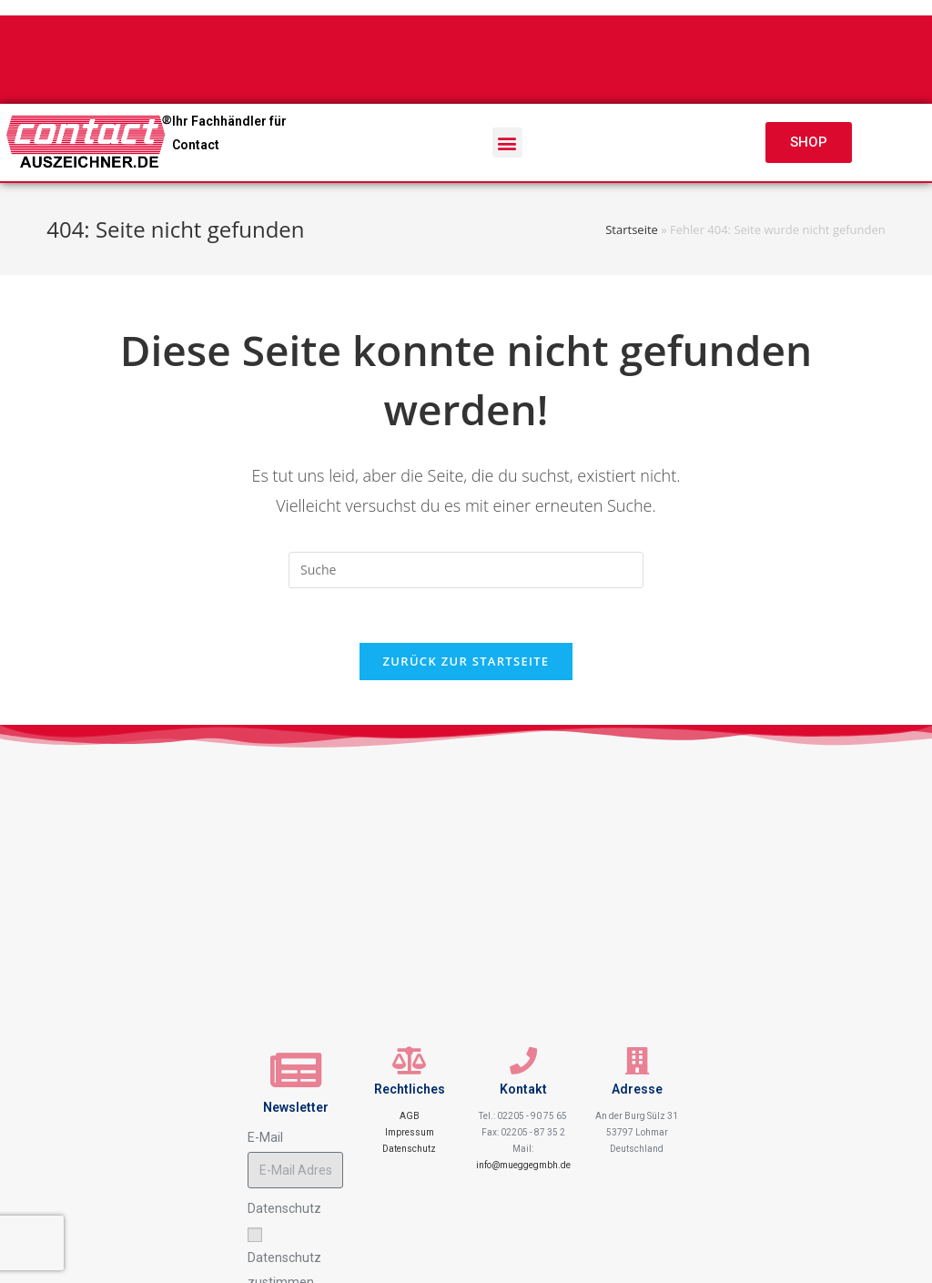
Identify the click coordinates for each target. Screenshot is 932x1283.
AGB (410, 1116)
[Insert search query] (466, 570)
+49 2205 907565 (394, 49)
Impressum (409, 1132)
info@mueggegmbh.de (523, 1165)
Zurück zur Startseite (466, 661)
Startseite (631, 229)
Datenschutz (409, 1149)
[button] (507, 142)
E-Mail (265, 1137)
